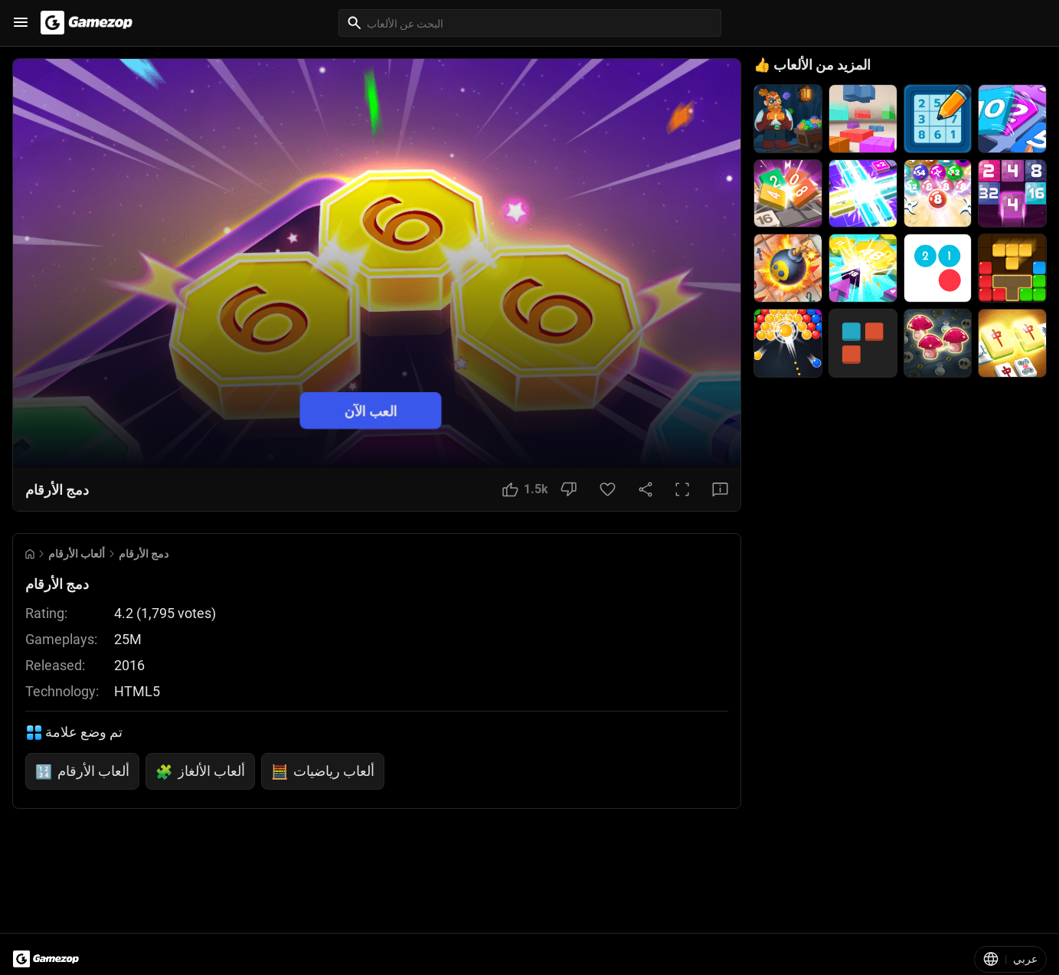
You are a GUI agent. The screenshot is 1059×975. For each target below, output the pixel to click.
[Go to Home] (29, 554)
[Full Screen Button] (682, 489)
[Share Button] (645, 489)
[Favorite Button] (607, 489)
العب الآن (371, 411)
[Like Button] (525, 489)
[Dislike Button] (568, 489)
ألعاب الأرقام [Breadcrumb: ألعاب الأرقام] (76, 554)
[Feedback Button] (720, 489)
